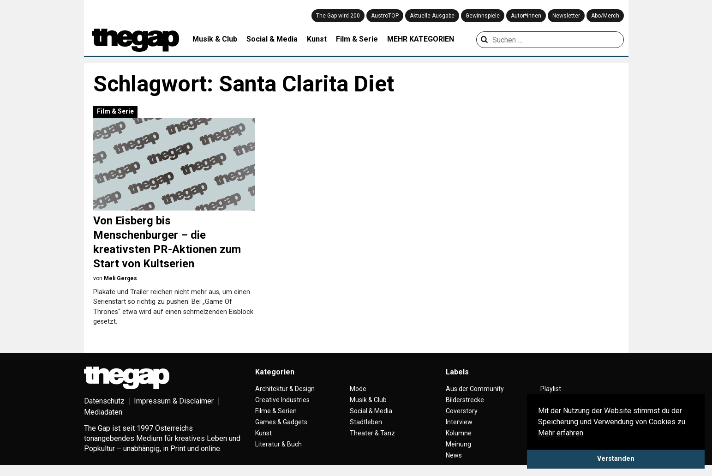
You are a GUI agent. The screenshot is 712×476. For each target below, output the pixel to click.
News (454, 455)
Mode (358, 388)
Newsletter (566, 15)
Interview (459, 422)
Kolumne (459, 433)
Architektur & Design (285, 388)
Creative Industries (282, 400)
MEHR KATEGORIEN (420, 39)
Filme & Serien (276, 411)
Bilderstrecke (465, 400)
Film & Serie (357, 39)
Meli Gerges (120, 278)
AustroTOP (385, 15)
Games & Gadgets (281, 422)
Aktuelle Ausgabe (432, 15)
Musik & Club (214, 39)
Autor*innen (526, 15)
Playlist (550, 388)
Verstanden (615, 459)
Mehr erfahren (560, 432)
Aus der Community (475, 388)
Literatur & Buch (278, 444)
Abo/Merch (605, 15)
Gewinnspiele (483, 15)
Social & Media (272, 39)
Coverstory (462, 411)
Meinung (458, 444)
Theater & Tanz (372, 433)
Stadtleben (366, 422)
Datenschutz (104, 401)
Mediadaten (103, 412)
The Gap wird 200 (338, 15)
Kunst (317, 39)
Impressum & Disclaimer (174, 401)
